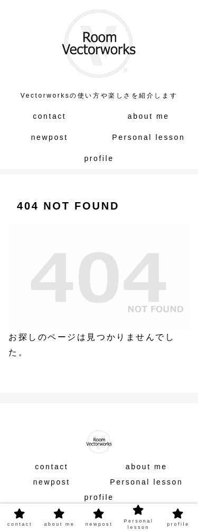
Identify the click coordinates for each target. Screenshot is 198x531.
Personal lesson (146, 482)
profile (99, 497)
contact (51, 466)
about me (146, 466)
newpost (51, 482)
